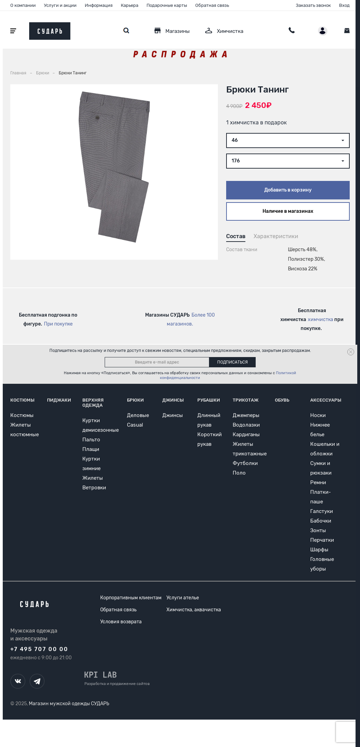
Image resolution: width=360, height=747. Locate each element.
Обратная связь (212, 5)
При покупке (58, 324)
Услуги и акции (60, 5)
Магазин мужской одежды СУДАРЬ (69, 704)
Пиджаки (59, 400)
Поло (239, 473)
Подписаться (232, 362)
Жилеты (92, 478)
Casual (135, 425)
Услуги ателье (182, 598)
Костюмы (22, 400)
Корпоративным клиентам (131, 598)
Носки (318, 415)
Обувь (282, 400)
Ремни (318, 482)
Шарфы (319, 550)
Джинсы (173, 400)
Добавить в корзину (288, 190)
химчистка (320, 319)
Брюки (135, 400)
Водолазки (246, 425)
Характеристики (276, 236)
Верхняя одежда (93, 402)
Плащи (90, 449)
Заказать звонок (313, 5)
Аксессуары (325, 400)
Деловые (138, 415)
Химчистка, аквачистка (193, 610)
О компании (23, 5)
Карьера (129, 5)
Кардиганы (246, 434)
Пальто (91, 440)
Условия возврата (121, 622)
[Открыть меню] (13, 31)
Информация (99, 5)
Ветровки (94, 488)
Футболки (245, 463)
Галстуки (321, 511)
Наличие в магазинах (288, 211)
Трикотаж (245, 400)
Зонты (318, 530)
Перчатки (322, 540)
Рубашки (208, 400)
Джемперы (246, 415)
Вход (344, 5)
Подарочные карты (167, 5)
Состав (235, 236)
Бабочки (320, 521)
